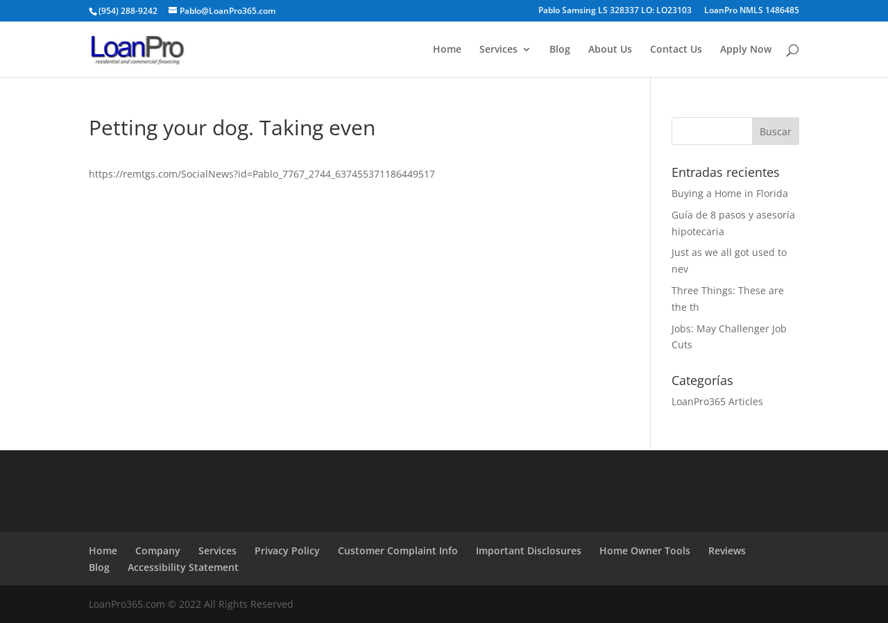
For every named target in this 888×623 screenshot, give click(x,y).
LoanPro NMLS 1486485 (751, 11)
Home (447, 50)
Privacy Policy (287, 550)
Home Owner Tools (644, 550)
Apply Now (745, 50)
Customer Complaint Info (398, 550)
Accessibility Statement (183, 567)
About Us (610, 50)
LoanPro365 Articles (717, 401)
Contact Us (676, 50)
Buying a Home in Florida (730, 193)
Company (157, 550)
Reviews (727, 550)
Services (498, 50)
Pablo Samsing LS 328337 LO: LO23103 (615, 11)
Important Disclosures (528, 550)
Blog (559, 50)
